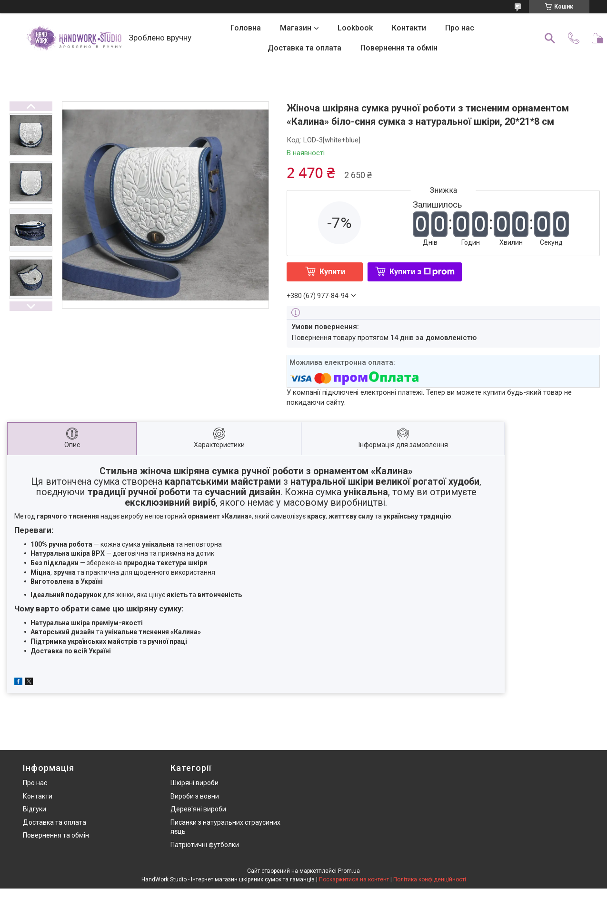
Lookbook (355, 27)
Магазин (295, 27)
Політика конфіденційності (429, 879)
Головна (245, 27)
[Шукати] (549, 38)
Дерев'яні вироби (198, 809)
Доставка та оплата (304, 47)
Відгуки (34, 809)
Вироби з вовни (194, 796)
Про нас (459, 27)
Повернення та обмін (399, 47)
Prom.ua (349, 871)
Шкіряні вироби (194, 783)
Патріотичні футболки (204, 845)
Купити (332, 271)
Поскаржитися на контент (354, 879)
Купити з (422, 271)
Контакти (409, 27)
